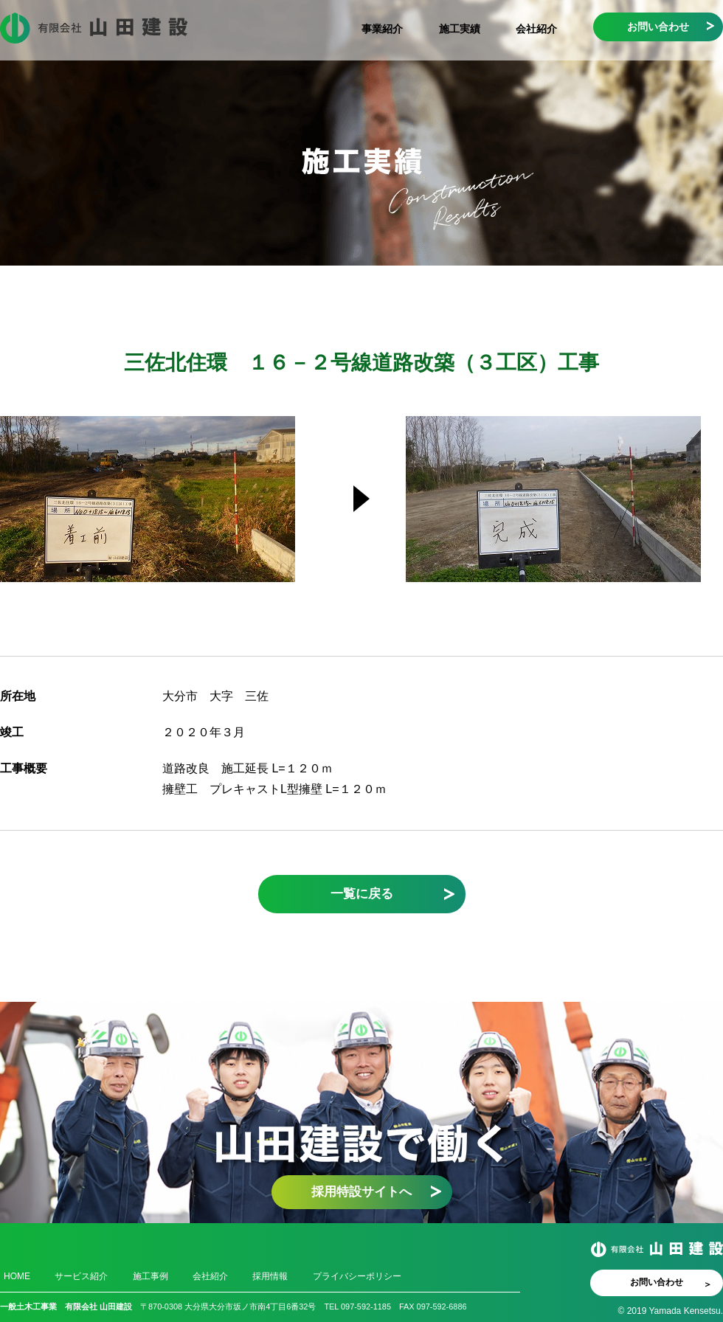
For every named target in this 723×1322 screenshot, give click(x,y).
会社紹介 (536, 29)
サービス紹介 (81, 1276)
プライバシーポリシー (357, 1276)
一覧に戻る (362, 893)
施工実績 (459, 29)
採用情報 (270, 1276)
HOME (17, 1276)
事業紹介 (382, 29)
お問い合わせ (658, 26)
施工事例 (150, 1276)
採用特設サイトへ (361, 1191)
